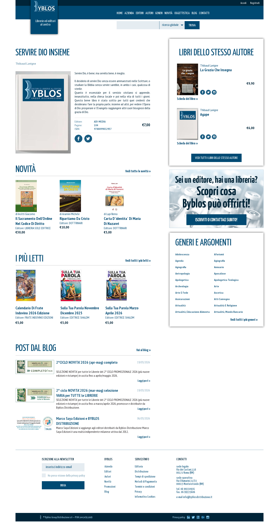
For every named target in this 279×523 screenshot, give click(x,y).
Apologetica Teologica (226, 280)
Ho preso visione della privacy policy (66, 475)
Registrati (255, 3)
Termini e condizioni (145, 486)
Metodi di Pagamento (146, 481)
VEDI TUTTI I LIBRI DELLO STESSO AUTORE (216, 158)
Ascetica (218, 292)
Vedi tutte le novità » (138, 171)
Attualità (180, 305)
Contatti (204, 13)
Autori (149, 13)
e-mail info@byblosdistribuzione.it (194, 497)
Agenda (179, 260)
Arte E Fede (181, 292)
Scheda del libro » (187, 99)
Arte (216, 286)
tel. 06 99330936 (185, 489)
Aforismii (219, 254)
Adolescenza (182, 254)
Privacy (138, 491)
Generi (159, 13)
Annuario (219, 267)
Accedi (243, 3)
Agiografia (219, 260)
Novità (168, 13)
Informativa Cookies (145, 496)
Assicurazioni (182, 299)
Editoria (139, 466)
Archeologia (181, 286)
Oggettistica (182, 13)
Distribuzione (141, 471)
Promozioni (109, 486)
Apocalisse (220, 273)
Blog (194, 13)
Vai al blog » (143, 350)
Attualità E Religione (225, 305)
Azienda (129, 13)
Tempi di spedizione (145, 476)
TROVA (192, 25)
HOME (120, 13)
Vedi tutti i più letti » (138, 260)
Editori (140, 13)
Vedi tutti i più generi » (244, 320)
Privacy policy (179, 517)
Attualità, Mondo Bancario (228, 312)
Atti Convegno (222, 299)
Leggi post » (144, 380)
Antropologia (182, 273)
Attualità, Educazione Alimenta (192, 312)
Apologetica (182, 280)
